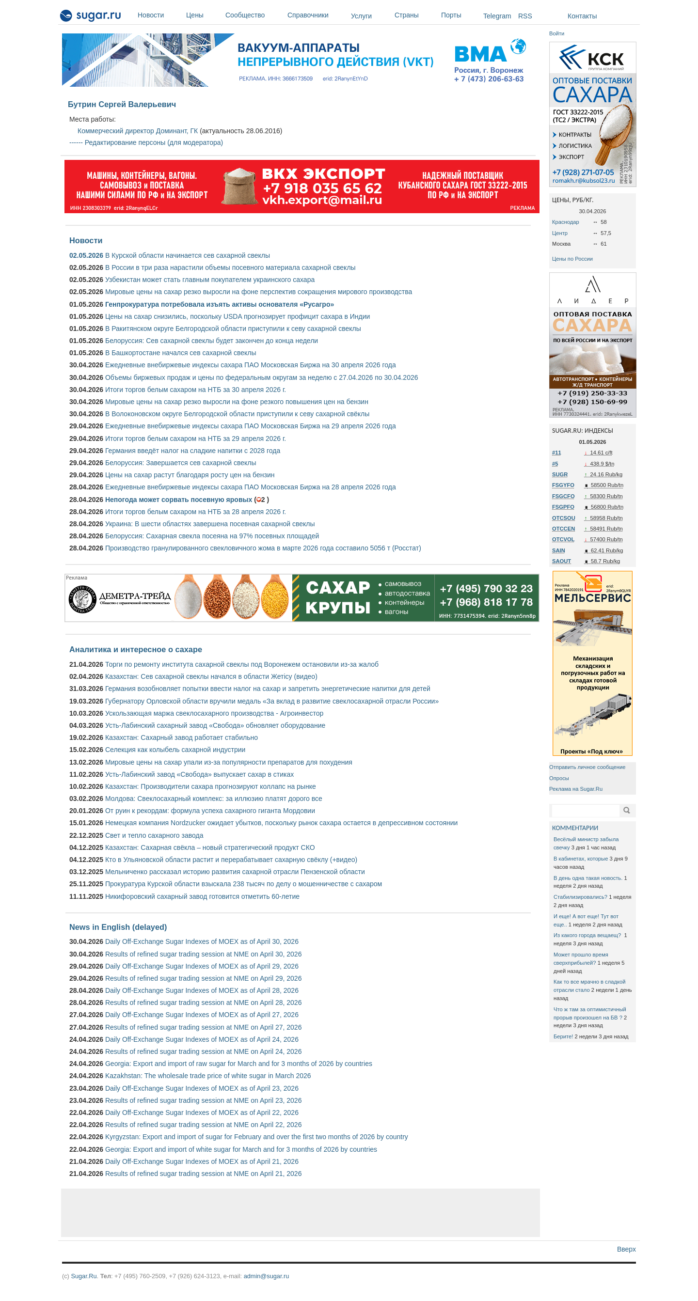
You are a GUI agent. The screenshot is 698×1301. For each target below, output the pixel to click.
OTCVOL (563, 539)
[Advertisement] (300, 1213)
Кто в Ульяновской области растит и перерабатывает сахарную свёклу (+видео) (231, 859)
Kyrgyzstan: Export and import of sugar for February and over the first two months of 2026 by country (256, 1137)
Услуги (361, 16)
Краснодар (565, 222)
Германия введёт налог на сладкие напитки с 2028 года (192, 451)
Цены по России (572, 259)
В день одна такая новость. (588, 878)
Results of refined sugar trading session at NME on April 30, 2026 (203, 954)
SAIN (558, 550)
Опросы (559, 778)
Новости (159, 15)
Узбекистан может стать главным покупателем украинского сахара (210, 279)
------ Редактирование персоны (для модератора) (146, 142)
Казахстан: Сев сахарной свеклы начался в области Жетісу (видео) (211, 676)
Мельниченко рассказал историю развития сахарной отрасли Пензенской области (235, 872)
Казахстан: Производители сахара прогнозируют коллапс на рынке (210, 786)
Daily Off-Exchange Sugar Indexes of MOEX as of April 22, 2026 (202, 1112)
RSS (525, 16)
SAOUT (561, 561)
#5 (555, 464)
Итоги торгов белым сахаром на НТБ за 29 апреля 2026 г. (195, 438)
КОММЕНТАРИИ (575, 828)
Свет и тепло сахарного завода (154, 835)
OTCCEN (563, 529)
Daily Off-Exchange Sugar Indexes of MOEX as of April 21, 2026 (202, 1161)
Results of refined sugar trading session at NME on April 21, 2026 (203, 1173)
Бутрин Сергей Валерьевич (122, 104)
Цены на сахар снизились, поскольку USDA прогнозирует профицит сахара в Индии (237, 316)
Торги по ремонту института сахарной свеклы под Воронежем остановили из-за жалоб (242, 664)
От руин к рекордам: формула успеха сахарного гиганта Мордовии (210, 811)
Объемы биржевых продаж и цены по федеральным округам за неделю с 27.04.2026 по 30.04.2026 (261, 377)
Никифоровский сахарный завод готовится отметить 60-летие (202, 896)
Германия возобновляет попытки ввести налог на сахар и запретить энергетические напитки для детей (267, 688)
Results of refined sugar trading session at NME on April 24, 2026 (203, 1051)
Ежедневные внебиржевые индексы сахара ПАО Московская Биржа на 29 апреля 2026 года (250, 426)
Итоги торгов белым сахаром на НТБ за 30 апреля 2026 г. (195, 389)
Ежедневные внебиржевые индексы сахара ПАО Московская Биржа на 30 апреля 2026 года (250, 365)
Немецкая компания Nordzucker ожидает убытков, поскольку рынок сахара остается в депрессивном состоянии (281, 823)
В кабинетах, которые (581, 859)
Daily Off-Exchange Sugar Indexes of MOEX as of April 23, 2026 (202, 1088)
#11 (556, 452)
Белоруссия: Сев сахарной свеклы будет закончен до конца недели (211, 341)
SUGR (560, 474)
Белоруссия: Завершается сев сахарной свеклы (180, 463)
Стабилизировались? (580, 897)
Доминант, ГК (177, 131)
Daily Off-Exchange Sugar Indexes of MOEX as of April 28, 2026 (202, 990)
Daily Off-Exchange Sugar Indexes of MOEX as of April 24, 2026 (202, 1039)
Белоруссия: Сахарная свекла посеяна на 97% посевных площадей (212, 536)
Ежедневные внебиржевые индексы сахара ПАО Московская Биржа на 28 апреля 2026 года (250, 487)
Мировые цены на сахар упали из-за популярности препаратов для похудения (228, 762)
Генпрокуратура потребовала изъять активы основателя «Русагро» (219, 304)
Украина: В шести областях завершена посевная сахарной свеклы (210, 524)
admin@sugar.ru (266, 1276)
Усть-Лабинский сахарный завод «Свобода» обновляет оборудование (215, 725)
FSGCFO (563, 496)
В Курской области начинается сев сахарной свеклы (187, 255)
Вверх (626, 1249)
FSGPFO (563, 507)
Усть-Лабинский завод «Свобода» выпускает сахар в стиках (199, 774)
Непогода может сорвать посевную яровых (178, 499)
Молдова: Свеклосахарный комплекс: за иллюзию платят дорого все (213, 798)
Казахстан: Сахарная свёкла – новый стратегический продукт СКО (210, 847)
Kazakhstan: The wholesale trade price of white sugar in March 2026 (208, 1076)
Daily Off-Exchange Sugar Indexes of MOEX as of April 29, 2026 (202, 966)
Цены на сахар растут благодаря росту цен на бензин (190, 475)
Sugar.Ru (83, 1276)
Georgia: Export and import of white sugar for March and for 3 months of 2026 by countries (241, 1149)
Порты (459, 15)
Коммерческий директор (116, 131)
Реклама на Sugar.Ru (576, 789)
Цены (203, 15)
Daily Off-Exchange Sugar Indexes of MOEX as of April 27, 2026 (202, 1015)
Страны (415, 15)
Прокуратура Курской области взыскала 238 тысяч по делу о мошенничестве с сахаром (243, 884)
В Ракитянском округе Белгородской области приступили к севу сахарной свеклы (233, 328)
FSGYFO (563, 485)
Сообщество (254, 15)
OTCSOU (563, 518)
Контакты (582, 16)
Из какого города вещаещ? (588, 935)
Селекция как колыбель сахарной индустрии (175, 749)
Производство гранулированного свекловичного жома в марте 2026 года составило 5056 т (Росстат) (263, 548)
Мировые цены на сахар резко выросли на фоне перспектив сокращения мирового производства (258, 292)
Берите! (563, 1036)
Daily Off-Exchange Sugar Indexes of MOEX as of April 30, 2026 (202, 941)
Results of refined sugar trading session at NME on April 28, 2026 (203, 1002)
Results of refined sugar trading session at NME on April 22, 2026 (203, 1125)
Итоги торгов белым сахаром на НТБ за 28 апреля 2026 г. (195, 512)
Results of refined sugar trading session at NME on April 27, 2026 (203, 1027)
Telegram (497, 16)
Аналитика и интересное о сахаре (135, 649)
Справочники (316, 15)
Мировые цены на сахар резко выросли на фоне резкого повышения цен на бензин (236, 402)
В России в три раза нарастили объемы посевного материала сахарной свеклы (230, 267)
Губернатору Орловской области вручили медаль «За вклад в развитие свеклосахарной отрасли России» (272, 701)
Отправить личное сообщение (587, 767)
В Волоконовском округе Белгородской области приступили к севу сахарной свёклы (237, 414)
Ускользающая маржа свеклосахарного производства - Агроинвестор (214, 713)
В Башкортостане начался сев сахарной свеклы (180, 353)
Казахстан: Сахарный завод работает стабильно (181, 737)
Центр (560, 233)
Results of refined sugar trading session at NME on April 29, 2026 (203, 978)
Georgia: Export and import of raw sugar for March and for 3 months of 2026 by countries (238, 1063)
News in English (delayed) (118, 927)
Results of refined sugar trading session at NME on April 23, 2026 (203, 1100)
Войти (556, 33)
